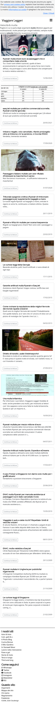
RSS (3, 680)
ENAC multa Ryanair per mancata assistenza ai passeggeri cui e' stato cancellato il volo (24, 495)
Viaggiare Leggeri (12, 20)
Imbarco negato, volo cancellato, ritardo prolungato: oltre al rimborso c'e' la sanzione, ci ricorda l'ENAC (26, 133)
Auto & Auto (6, 634)
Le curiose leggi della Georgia (16, 265)
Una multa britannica (12, 398)
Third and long (7, 660)
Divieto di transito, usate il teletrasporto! (21, 354)
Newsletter (6, 678)
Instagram (6, 675)
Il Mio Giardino (7, 645)
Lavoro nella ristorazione (11, 650)
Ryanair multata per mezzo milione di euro (22, 424)
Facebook (6, 673)
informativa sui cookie (18, 9)
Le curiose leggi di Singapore (16, 597)
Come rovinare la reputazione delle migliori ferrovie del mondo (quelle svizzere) (26, 307)
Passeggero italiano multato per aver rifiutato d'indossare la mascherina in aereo (23, 175)
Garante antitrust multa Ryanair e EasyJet (21, 285)
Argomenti (5, 688)
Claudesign (15, 701)
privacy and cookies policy (14, 4)
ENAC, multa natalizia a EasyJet (17, 548)
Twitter (5, 670)
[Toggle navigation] (51, 20)
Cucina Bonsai (7, 642)
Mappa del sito (7, 690)
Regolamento (6, 695)
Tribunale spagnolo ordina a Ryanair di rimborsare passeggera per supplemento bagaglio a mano (25, 198)
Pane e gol (5, 652)
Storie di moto (7, 655)
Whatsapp (6, 667)
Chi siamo (5, 693)
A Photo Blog (6, 639)
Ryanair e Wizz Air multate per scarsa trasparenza (25, 222)
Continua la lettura (10, 78)
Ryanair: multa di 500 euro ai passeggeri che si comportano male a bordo (24, 60)
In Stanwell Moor (8, 647)
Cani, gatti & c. (7, 637)
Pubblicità (5, 698)
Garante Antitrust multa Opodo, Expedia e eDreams (26, 450)
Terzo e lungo (6, 657)
